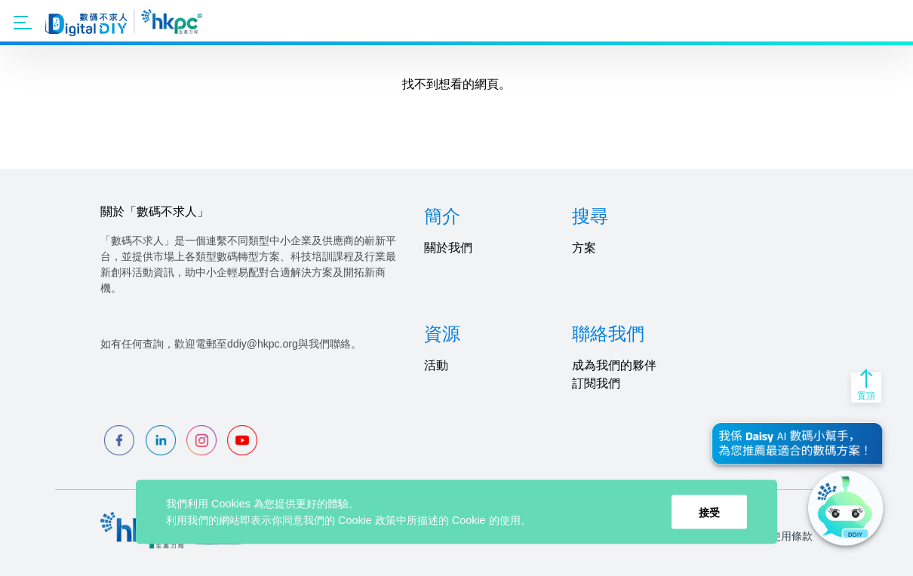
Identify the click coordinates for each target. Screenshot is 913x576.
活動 (436, 365)
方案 (584, 247)
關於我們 (448, 247)
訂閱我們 (596, 383)
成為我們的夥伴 (614, 365)
